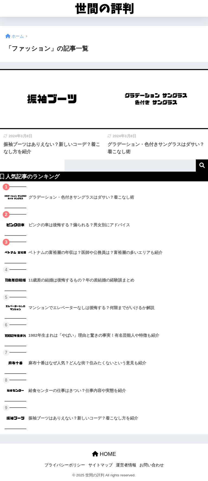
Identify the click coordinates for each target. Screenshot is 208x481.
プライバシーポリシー (64, 465)
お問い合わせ (151, 465)
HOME (104, 454)
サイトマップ (100, 465)
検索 (202, 165)
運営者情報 (126, 465)
